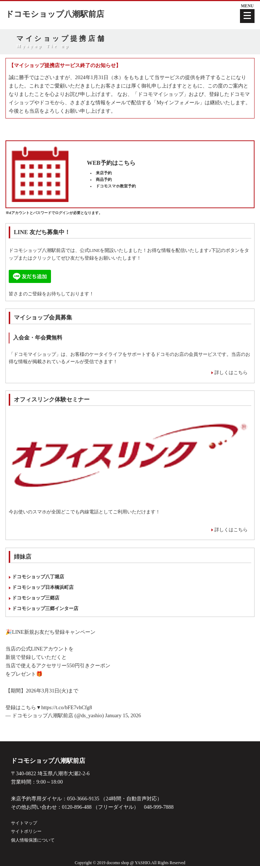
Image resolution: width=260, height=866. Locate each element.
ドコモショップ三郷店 (35, 598)
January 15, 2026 (123, 715)
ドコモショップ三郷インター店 (45, 608)
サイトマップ (24, 823)
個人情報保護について (33, 840)
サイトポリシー (26, 831)
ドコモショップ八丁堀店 (38, 576)
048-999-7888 (159, 807)
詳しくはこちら (231, 372)
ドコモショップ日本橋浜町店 (43, 587)
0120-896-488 (77, 807)
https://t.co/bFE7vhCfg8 (66, 707)
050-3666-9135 (83, 798)
